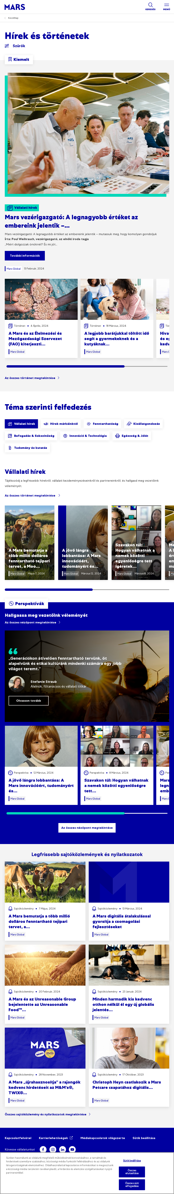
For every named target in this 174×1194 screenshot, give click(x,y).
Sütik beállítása (144, 1138)
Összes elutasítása (131, 1172)
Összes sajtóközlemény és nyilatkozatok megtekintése (45, 1114)
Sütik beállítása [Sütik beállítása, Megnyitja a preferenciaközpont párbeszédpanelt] (132, 1160)
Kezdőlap (13, 18)
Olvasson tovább (28, 700)
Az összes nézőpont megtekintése (30, 622)
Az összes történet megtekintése (30, 378)
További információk (25, 255)
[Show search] (150, 7)
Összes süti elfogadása (132, 1185)
